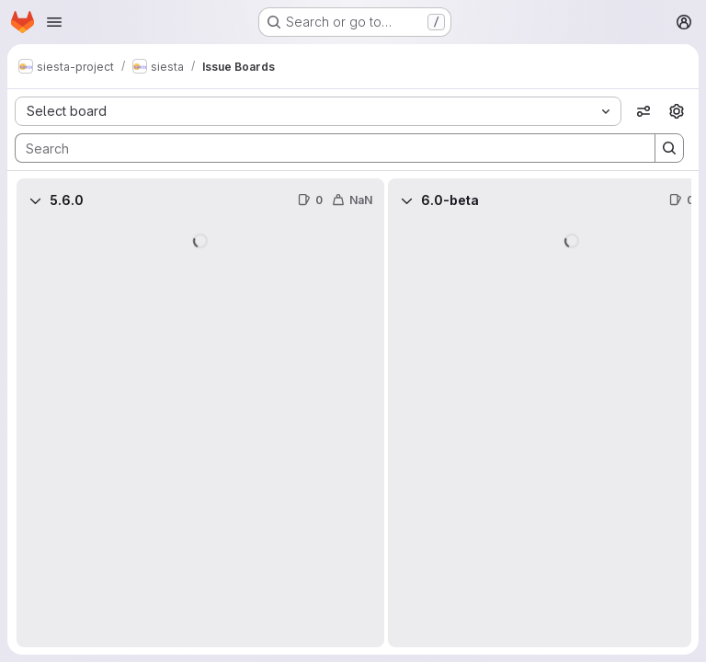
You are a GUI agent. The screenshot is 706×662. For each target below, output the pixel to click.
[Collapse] (35, 200)
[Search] (326, 148)
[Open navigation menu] (54, 22)
